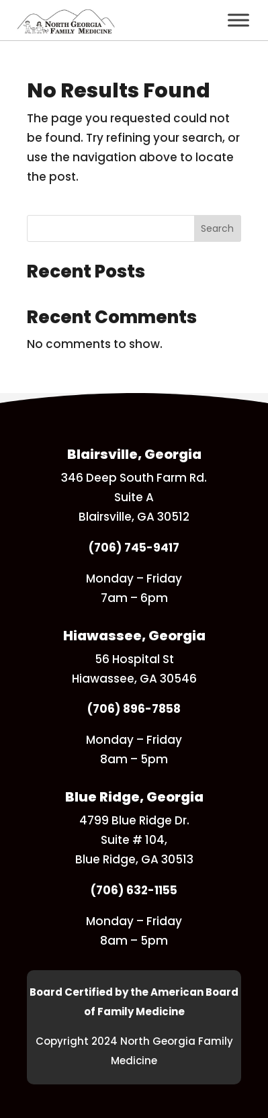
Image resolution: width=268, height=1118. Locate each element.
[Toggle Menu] (238, 19)
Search (217, 228)
